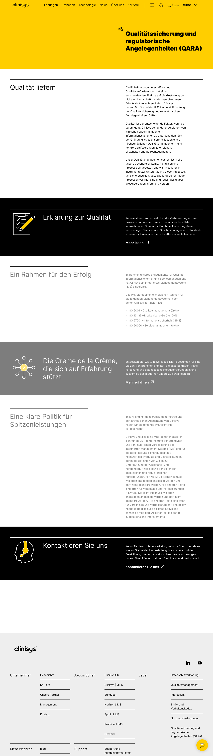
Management (48, 704)
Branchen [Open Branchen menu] (68, 5)
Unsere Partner (49, 694)
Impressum (178, 694)
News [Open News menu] (103, 5)
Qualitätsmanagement (185, 684)
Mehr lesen (137, 243)
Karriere (133, 5)
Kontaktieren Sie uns (144, 567)
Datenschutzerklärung (185, 675)
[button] (174, 5)
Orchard (110, 734)
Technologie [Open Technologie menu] (87, 5)
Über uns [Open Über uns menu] (117, 5)
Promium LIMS (113, 724)
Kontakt (152, 5)
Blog (43, 748)
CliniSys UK (112, 675)
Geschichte (47, 675)
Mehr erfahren (139, 382)
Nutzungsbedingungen (185, 718)
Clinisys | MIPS (114, 684)
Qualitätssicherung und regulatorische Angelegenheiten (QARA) (186, 732)
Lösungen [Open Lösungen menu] (51, 5)
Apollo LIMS (112, 714)
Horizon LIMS (113, 704)
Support (161, 5)
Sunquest (110, 694)
